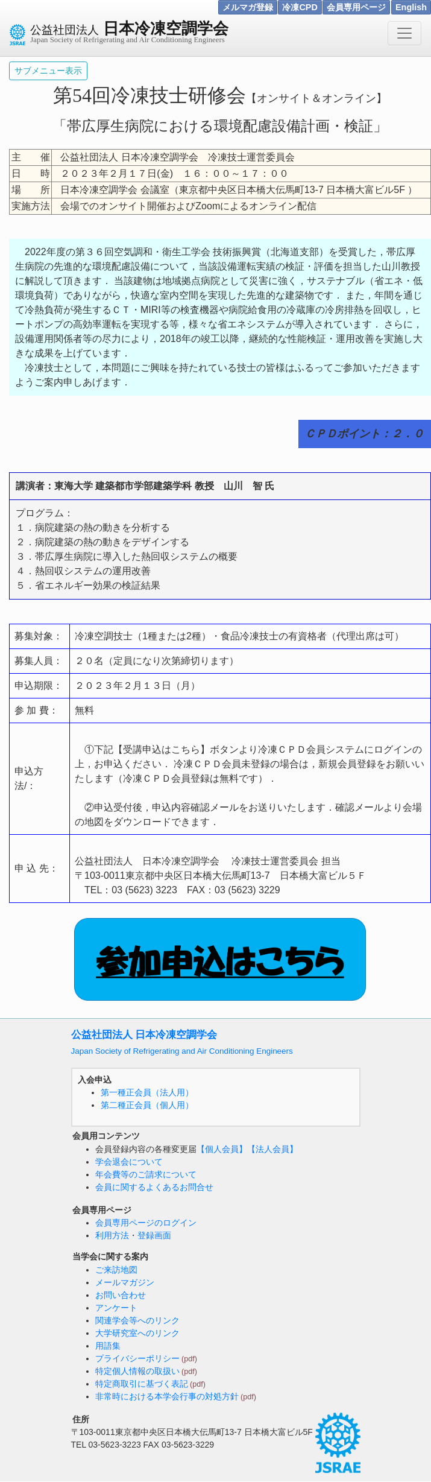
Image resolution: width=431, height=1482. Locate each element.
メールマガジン (124, 1282)
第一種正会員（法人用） (147, 1092)
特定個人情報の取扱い (137, 1371)
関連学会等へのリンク (137, 1320)
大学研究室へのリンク (137, 1333)
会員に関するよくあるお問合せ (154, 1187)
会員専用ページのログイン (146, 1222)
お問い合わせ (120, 1295)
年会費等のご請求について (146, 1174)
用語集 (108, 1346)
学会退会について (129, 1162)
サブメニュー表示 (48, 70)
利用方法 (112, 1235)
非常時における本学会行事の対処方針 (167, 1396)
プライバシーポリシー (137, 1358)
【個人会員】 (222, 1149)
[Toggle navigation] (404, 33)
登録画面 (154, 1235)
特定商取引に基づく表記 (141, 1384)
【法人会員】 (272, 1149)
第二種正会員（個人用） (147, 1105)
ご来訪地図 (116, 1270)
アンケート (116, 1308)
